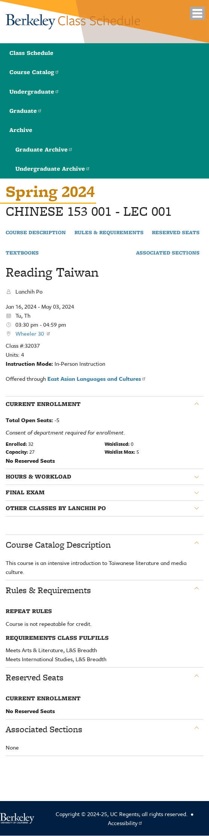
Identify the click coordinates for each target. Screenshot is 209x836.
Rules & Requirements (109, 232)
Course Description (36, 232)
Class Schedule (31, 53)
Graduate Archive (44, 149)
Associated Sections (168, 253)
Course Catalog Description (58, 544)
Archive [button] (20, 130)
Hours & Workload (38, 476)
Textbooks (22, 253)
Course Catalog (34, 72)
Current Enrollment (43, 404)
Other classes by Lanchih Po (56, 508)
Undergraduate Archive (52, 169)
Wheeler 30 (33, 333)
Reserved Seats (176, 232)
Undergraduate (34, 91)
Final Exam (25, 492)
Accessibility (125, 823)
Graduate (25, 111)
